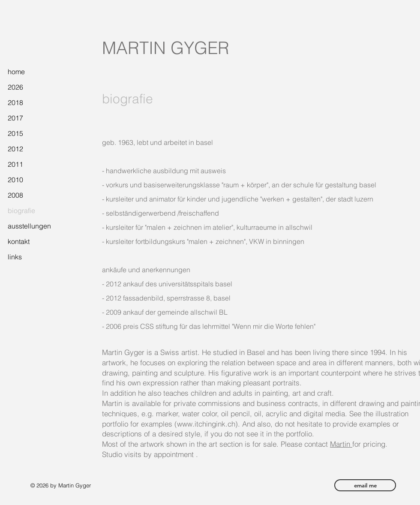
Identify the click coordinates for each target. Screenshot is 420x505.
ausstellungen (29, 226)
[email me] (365, 485)
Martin (341, 443)
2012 (15, 148)
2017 (15, 118)
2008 (15, 195)
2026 (15, 87)
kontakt (19, 241)
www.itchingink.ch (206, 423)
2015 (15, 133)
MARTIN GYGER (165, 47)
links (15, 256)
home (16, 71)
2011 (15, 164)
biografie (21, 210)
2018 (15, 102)
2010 (15, 179)
